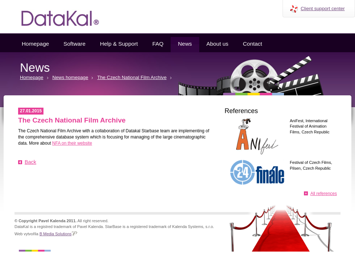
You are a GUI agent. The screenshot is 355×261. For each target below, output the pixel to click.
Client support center (323, 8)
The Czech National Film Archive (131, 77)
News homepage (70, 77)
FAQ (157, 44)
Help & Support (119, 44)
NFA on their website (72, 143)
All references (323, 193)
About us (217, 44)
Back (30, 162)
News (185, 44)
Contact (252, 44)
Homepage (35, 44)
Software (74, 44)
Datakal (54, 16)
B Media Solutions (55, 234)
